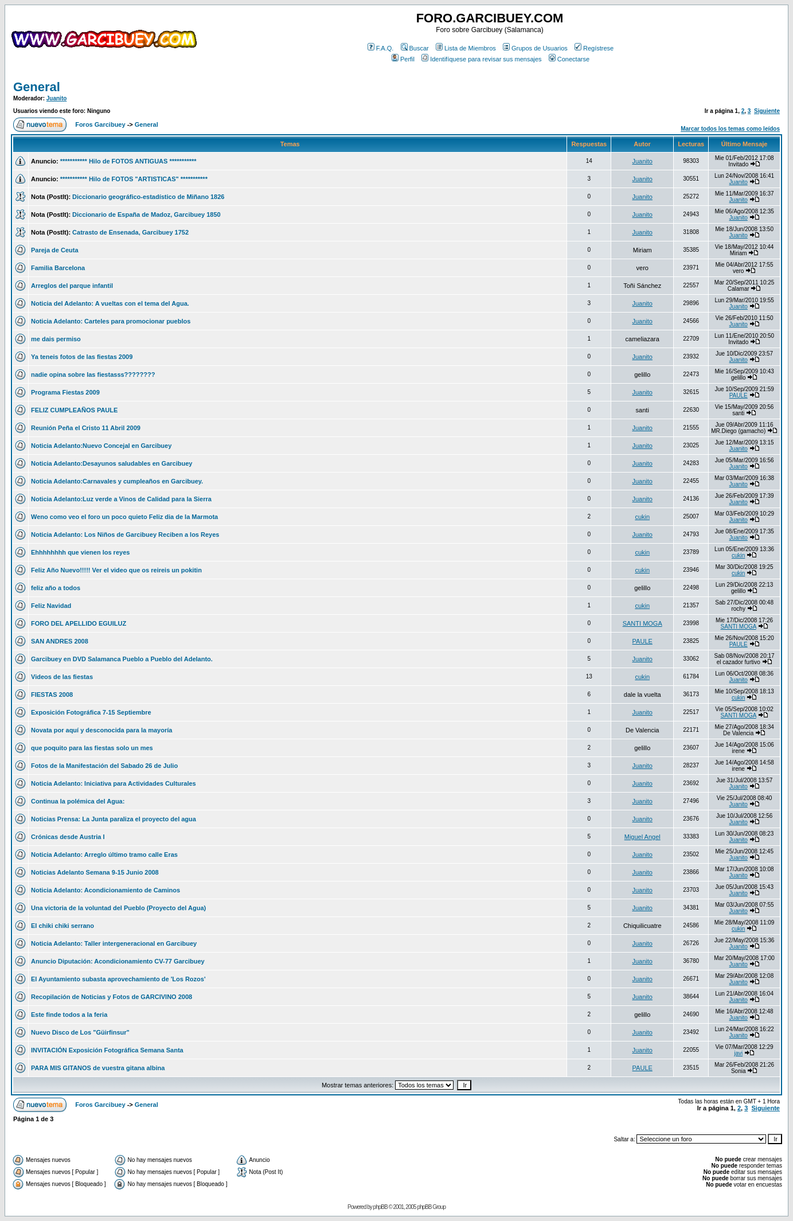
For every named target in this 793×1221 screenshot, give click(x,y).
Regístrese (594, 48)
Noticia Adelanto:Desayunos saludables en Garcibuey (111, 463)
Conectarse (569, 59)
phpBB (380, 1207)
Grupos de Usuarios (535, 48)
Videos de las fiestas (62, 676)
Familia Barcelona (58, 267)
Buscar (415, 48)
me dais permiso (56, 339)
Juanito (56, 98)
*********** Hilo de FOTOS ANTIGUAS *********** (128, 161)
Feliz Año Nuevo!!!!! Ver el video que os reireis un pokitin (116, 570)
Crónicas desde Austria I (68, 836)
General (36, 87)
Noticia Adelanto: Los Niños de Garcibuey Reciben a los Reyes (125, 534)
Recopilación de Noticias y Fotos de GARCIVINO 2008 (111, 996)
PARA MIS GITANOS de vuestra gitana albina (98, 1067)
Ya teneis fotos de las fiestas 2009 (81, 356)
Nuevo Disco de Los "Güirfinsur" (80, 1032)
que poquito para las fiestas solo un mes (92, 747)
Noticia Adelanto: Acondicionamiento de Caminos (105, 890)
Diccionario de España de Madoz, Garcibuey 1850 (146, 214)
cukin (642, 516)
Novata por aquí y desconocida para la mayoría (101, 730)
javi (738, 1053)
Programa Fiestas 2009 (65, 392)
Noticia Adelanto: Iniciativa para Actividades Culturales (113, 783)
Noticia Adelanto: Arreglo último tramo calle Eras (104, 854)
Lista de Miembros (466, 48)
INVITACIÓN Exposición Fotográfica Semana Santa (107, 1050)
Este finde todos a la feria (69, 1014)
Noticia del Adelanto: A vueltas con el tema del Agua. (110, 303)
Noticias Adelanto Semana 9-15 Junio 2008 (95, 872)
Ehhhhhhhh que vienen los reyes (80, 552)
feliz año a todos (55, 587)
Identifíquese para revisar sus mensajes (481, 59)
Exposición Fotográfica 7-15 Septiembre (91, 712)
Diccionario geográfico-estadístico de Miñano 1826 (148, 196)
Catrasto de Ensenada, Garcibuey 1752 (130, 232)
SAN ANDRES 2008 (59, 641)
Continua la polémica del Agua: (77, 801)
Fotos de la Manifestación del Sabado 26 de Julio (104, 765)
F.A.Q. (381, 48)
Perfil (403, 59)
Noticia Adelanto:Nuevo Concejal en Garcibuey (101, 445)
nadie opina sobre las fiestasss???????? (93, 374)
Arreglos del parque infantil (72, 285)
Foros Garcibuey (100, 124)
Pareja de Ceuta (55, 250)
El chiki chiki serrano (62, 925)
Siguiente (767, 111)
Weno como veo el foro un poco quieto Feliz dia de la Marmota (124, 516)
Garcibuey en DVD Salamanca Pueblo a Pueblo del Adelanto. (122, 659)
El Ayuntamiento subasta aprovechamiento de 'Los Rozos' (118, 979)
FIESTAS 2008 (52, 694)
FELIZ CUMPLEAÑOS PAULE (74, 410)
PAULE (738, 395)
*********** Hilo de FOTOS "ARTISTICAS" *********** (134, 178)
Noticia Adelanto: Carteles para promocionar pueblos (110, 321)
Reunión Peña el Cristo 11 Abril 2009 (85, 427)
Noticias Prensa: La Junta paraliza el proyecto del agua (113, 819)
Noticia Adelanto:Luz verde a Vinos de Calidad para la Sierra (121, 499)
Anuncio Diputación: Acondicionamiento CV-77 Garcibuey (118, 961)
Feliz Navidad (51, 605)
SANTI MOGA (642, 623)
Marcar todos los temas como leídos (730, 129)
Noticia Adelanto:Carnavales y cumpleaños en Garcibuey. (117, 481)
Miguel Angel (642, 836)
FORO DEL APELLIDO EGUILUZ (78, 623)
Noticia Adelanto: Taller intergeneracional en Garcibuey (114, 943)
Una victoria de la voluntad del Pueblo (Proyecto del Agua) (118, 907)
